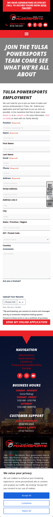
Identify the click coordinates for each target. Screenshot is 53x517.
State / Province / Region (15, 222)
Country (7, 245)
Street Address (10, 188)
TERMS (11, 455)
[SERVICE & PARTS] (7, 25)
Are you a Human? (12, 281)
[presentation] (24, 289)
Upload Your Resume (13, 296)
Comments (8, 249)
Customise (27, 503)
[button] (26, 34)
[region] (26, 492)
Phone (10, 168)
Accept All (26, 495)
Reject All (26, 510)
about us (7, 115)
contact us (21, 115)
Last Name (8, 154)
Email (10, 158)
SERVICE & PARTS (17, 23)
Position (11, 122)
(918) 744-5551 (26, 430)
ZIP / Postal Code (11, 233)
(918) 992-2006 (26, 424)
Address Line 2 (10, 199)
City (5, 211)
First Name (8, 143)
